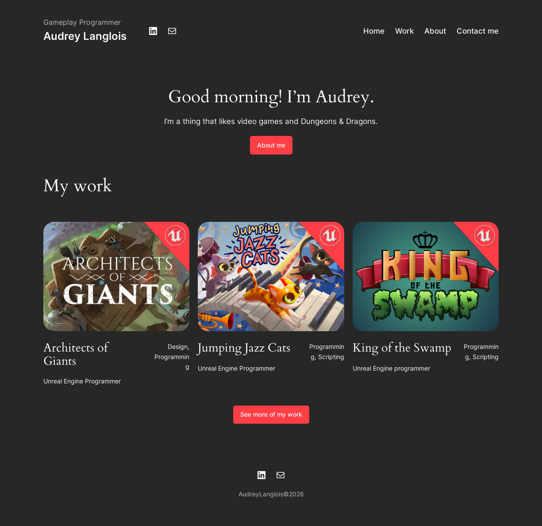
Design (178, 346)
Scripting (331, 356)
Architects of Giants (75, 355)
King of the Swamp (402, 348)
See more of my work (271, 414)
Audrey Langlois (85, 36)
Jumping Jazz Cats (244, 348)
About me (271, 145)
